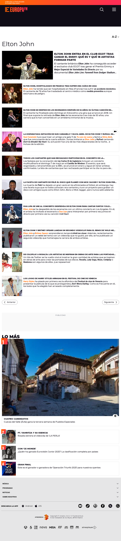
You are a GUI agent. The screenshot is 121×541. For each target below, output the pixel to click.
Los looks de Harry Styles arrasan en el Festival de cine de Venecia (60, 278)
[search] (102, 9)
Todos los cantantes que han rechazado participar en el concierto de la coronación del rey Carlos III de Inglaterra (63, 159)
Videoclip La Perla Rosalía (14, 2)
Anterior (11, 302)
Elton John (28, 209)
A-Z (115, 36)
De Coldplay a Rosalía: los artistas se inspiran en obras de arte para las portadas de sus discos (68, 255)
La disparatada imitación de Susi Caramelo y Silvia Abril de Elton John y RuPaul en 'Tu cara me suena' (68, 135)
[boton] (90, 484)
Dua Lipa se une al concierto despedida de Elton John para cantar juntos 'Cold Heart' (66, 207)
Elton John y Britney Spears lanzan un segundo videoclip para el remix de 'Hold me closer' (68, 231)
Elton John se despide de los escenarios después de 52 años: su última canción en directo (67, 111)
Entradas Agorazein (12, 3)
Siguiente (109, 302)
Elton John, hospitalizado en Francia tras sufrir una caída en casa (60, 86)
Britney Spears (41, 233)
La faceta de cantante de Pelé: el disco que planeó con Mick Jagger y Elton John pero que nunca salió (69, 183)
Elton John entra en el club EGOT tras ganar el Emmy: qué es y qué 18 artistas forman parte (84, 56)
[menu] (114, 9)
